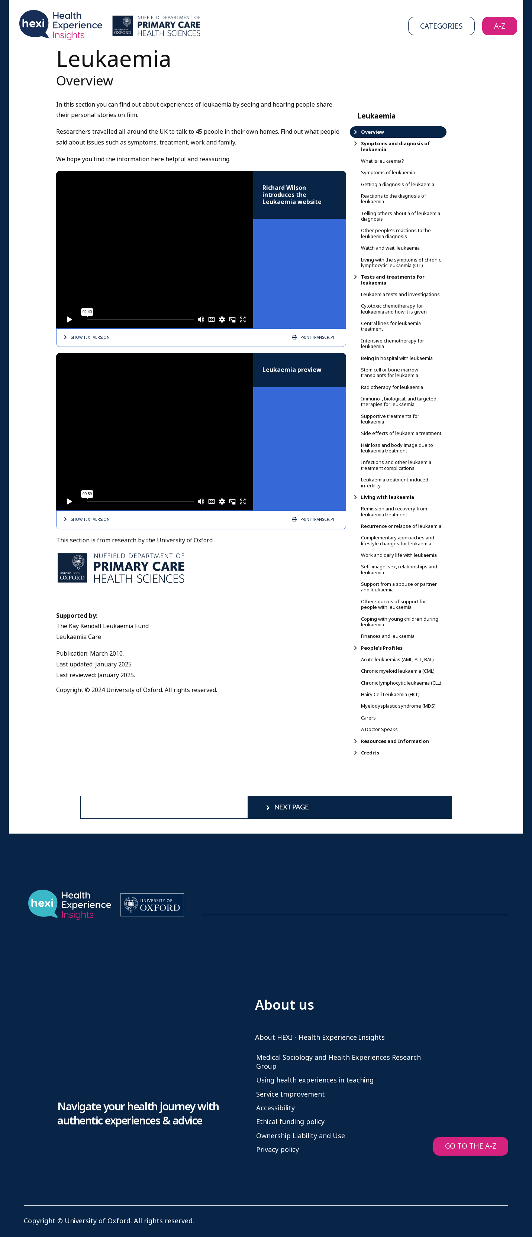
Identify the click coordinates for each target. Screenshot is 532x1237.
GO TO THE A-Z (470, 1146)
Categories (441, 26)
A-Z (499, 26)
